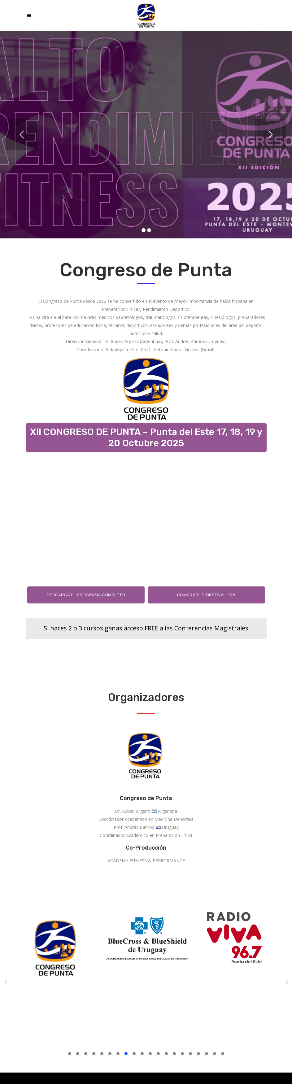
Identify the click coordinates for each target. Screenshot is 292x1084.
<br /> (146, 514)
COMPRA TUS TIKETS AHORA (206, 595)
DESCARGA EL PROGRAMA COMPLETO (86, 595)
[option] (81, 950)
